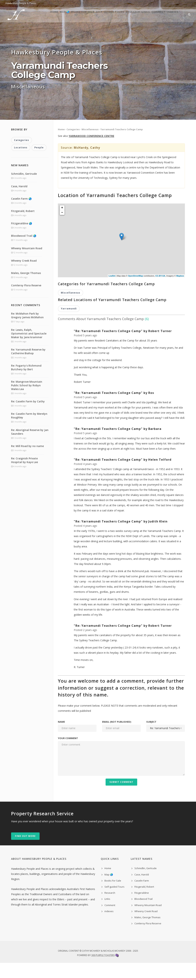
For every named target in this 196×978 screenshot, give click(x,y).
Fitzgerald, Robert (23, 226)
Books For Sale (69, 29)
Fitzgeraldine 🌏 (21, 238)
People (39, 162)
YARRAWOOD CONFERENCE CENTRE (91, 150)
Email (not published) (116, 737)
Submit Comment (121, 797)
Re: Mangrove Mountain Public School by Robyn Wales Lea (26, 400)
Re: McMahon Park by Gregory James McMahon (27, 330)
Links (144, 29)
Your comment (68, 753)
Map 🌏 (46, 29)
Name (61, 737)
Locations (20, 162)
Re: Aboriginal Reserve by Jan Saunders (29, 447)
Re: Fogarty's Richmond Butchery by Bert (26, 382)
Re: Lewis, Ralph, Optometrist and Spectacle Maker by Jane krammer (28, 348)
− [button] (62, 227)
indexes (109, 926)
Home (32, 29)
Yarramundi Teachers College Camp (121, 144)
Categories (73, 144)
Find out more (25, 851)
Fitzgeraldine (141, 908)
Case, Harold (19, 201)
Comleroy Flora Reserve (26, 300)
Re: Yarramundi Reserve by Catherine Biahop (28, 366)
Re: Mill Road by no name (27, 461)
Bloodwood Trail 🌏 (23, 251)
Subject (151, 737)
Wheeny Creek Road (24, 275)
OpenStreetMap (135, 290)
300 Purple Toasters (103, 970)
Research (127, 29)
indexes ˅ (181, 29)
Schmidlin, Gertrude (24, 189)
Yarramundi (69, 323)
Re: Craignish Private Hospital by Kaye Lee (24, 475)
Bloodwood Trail (143, 914)
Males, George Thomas (26, 288)
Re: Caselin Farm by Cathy (28, 416)
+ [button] (62, 222)
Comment (162, 29)
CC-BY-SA (160, 290)
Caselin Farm (141, 895)
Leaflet (112, 290)
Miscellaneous (90, 144)
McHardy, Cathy (87, 162)
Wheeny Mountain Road (26, 263)
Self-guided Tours (100, 29)
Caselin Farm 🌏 (21, 213)
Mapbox (180, 290)
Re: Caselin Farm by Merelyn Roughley (29, 430)
